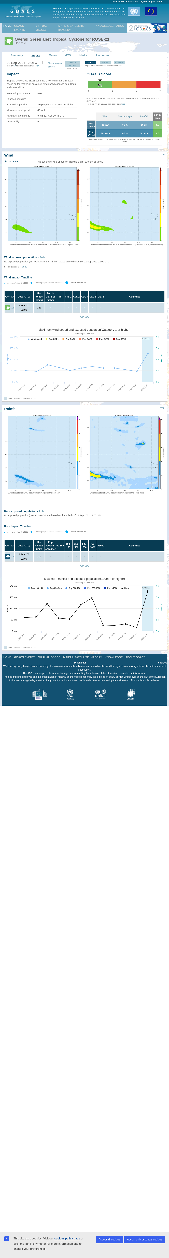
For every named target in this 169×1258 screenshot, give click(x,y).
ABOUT (121, 25)
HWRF (105, 63)
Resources (102, 55)
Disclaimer (80, 662)
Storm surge (125, 116)
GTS (68, 55)
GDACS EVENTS (19, 27)
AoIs (42, 257)
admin (160, 1)
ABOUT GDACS (135, 657)
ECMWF (119, 63)
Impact (36, 55)
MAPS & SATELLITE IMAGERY (71, 27)
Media (83, 55)
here (123, 104)
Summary (17, 55)
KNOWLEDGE (105, 25)
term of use (118, 1)
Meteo (53, 55)
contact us (132, 1)
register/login (147, 1)
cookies (162, 662)
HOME (7, 25)
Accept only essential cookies (144, 1239)
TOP (162, 154)
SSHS (24, 267)
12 (12, 307)
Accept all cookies (109, 1239)
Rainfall (144, 116)
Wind (105, 116)
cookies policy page (67, 1238)
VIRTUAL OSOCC (41, 27)
